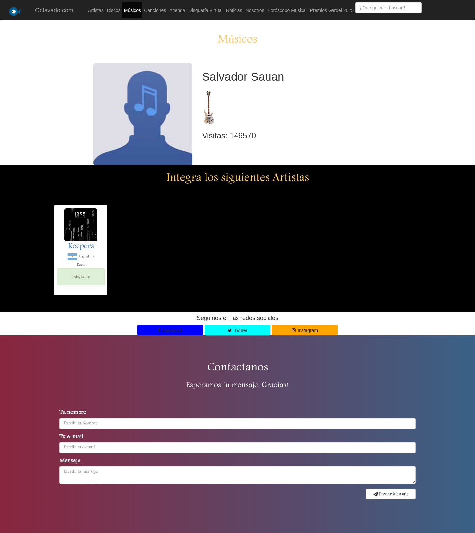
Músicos (132, 10)
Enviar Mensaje (391, 494)
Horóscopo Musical (287, 10)
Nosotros (255, 10)
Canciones (155, 10)
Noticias (234, 10)
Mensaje (69, 461)
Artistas (96, 10)
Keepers (81, 247)
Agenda (177, 10)
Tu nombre (72, 413)
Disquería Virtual (206, 10)
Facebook (170, 330)
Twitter (237, 330)
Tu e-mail (71, 437)
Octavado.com (54, 10)
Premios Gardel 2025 (332, 10)
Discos (114, 10)
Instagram (305, 330)
